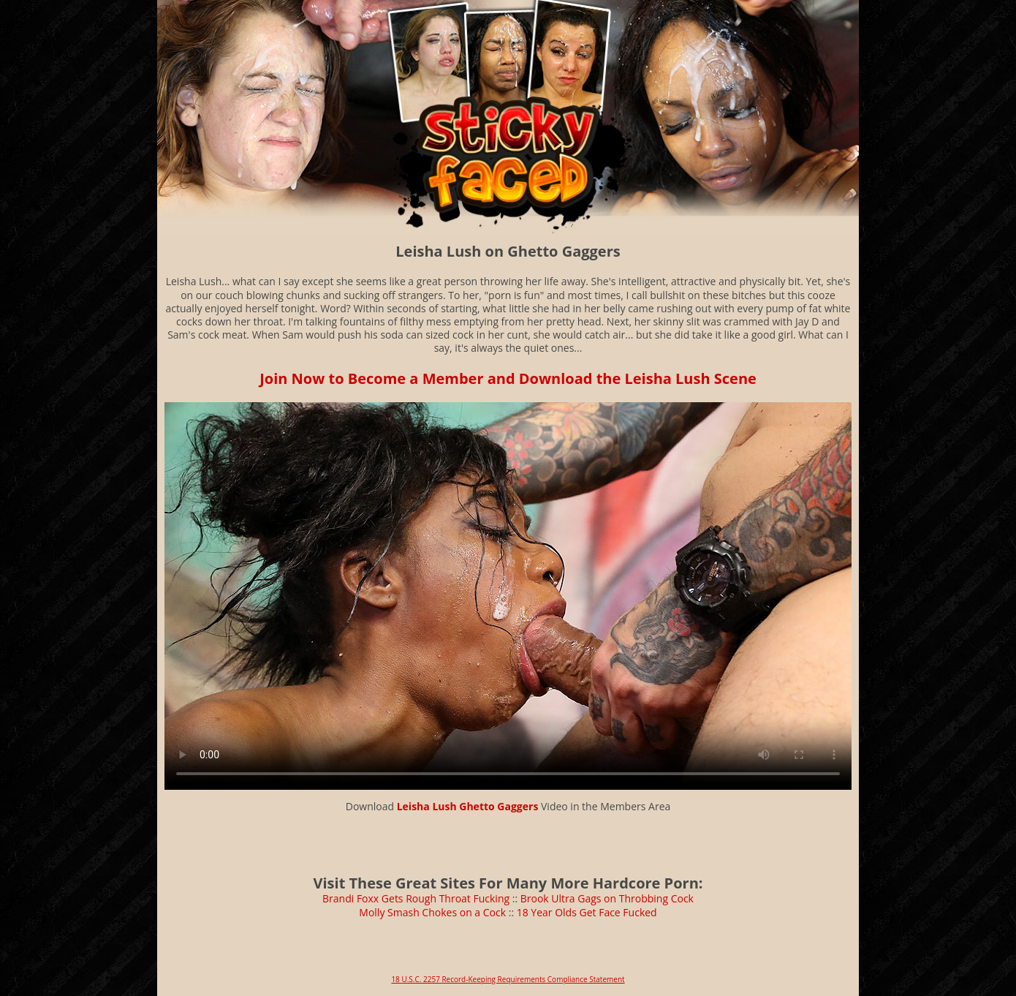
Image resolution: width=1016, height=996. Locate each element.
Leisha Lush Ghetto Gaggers (468, 806)
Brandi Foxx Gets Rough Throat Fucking (415, 898)
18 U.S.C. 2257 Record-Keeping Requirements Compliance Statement (507, 979)
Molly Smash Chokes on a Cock (432, 912)
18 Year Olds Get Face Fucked (587, 912)
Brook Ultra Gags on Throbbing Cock (607, 898)
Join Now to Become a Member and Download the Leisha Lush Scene (508, 378)
